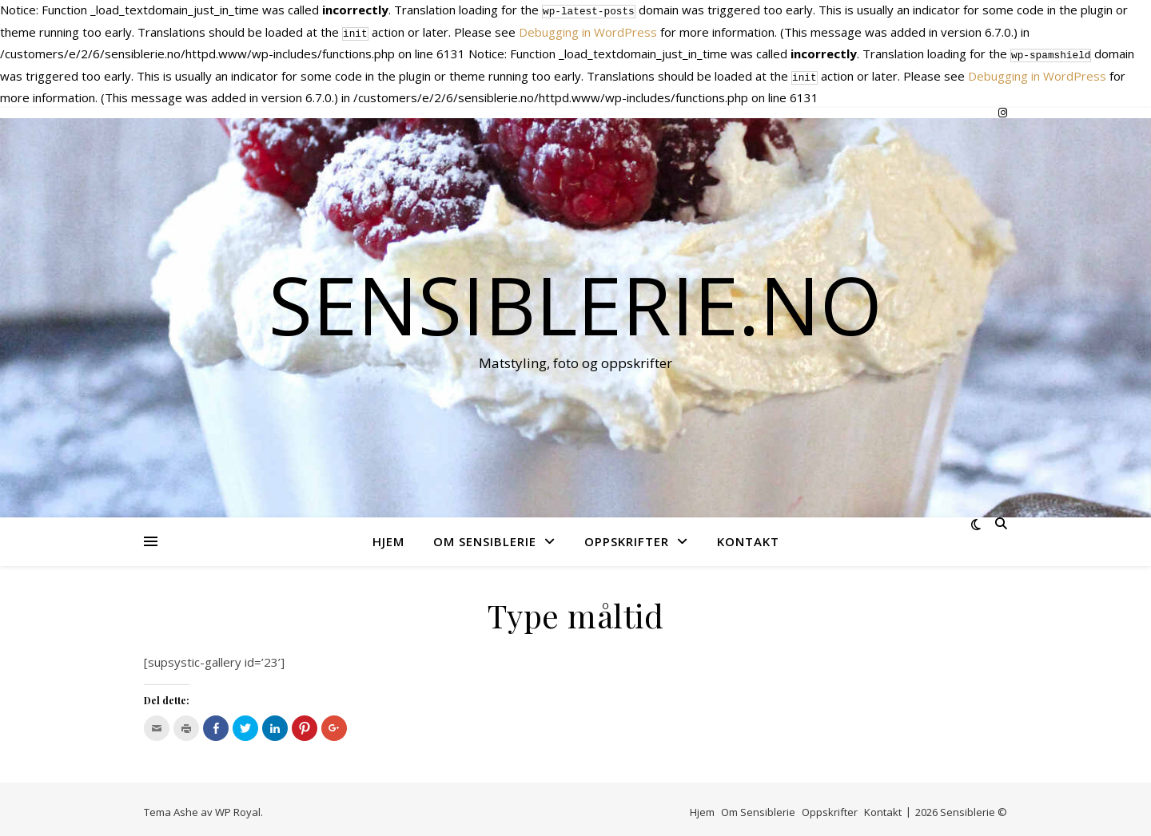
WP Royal (238, 805)
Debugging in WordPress (588, 30)
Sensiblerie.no (575, 298)
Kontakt (748, 535)
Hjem (388, 535)
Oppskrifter (626, 535)
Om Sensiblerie (484, 535)
